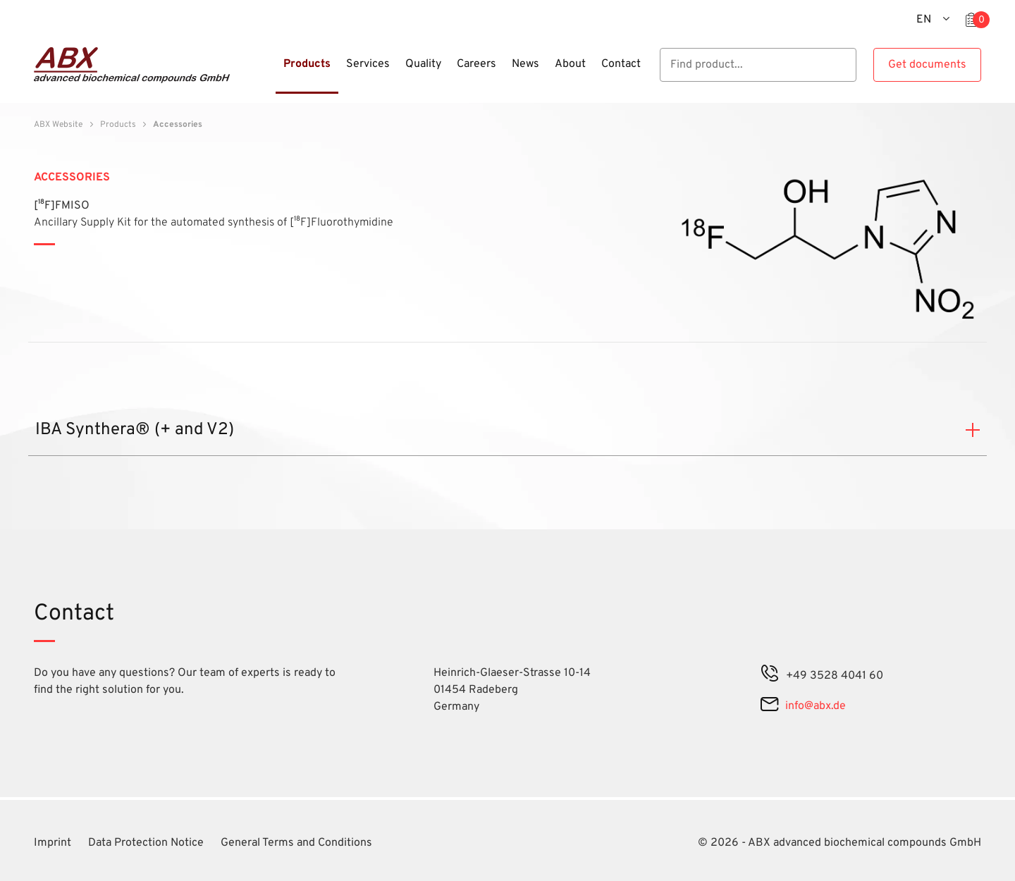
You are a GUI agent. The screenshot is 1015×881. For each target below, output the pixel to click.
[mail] (769, 706)
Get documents (927, 65)
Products (118, 124)
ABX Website (58, 124)
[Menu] (271, 72)
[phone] (770, 676)
